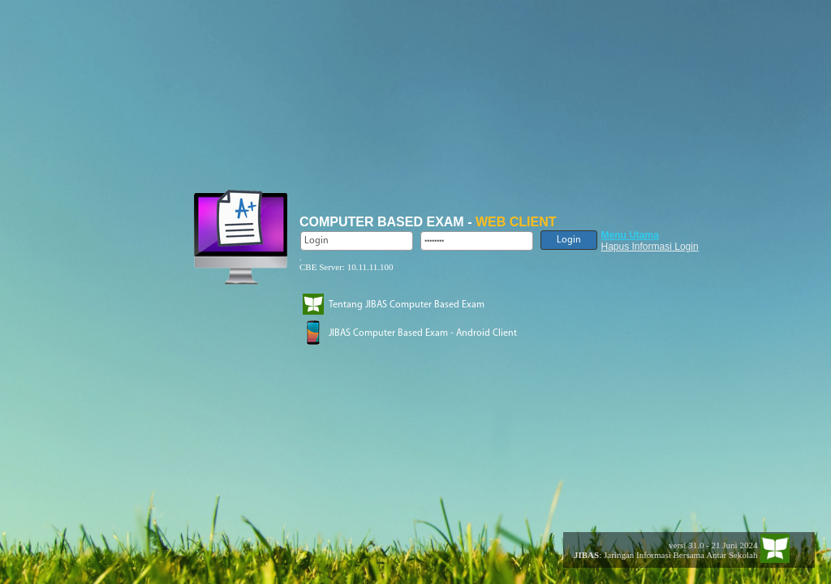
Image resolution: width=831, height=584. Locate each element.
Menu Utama (630, 235)
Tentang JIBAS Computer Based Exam (406, 305)
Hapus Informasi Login (650, 246)
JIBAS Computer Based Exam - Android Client (423, 333)
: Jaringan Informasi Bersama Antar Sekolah (661, 555)
